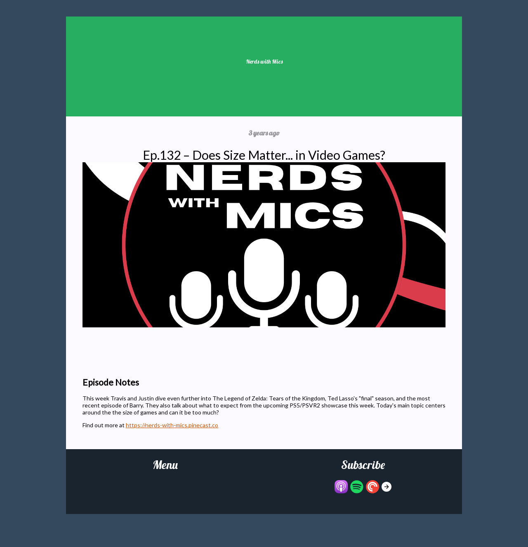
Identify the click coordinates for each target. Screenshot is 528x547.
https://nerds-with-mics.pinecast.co (172, 425)
